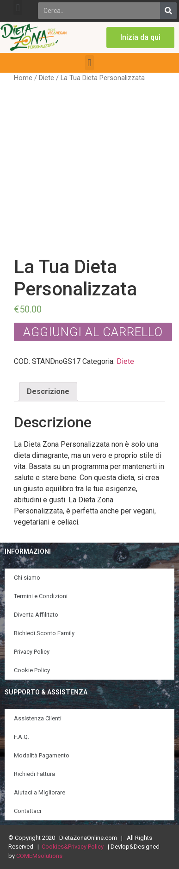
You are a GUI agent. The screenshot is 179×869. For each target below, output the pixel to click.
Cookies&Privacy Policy (73, 846)
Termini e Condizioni (41, 596)
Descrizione (48, 391)
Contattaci (27, 810)
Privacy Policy (31, 651)
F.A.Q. (21, 736)
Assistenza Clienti (38, 718)
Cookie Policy (32, 670)
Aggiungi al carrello (93, 332)
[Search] (168, 10)
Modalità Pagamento (41, 755)
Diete (46, 78)
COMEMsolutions (39, 855)
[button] (17, 7)
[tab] (48, 391)
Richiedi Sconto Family (44, 633)
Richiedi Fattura (34, 773)
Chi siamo (27, 577)
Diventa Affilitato (36, 614)
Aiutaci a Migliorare (39, 792)
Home (23, 78)
